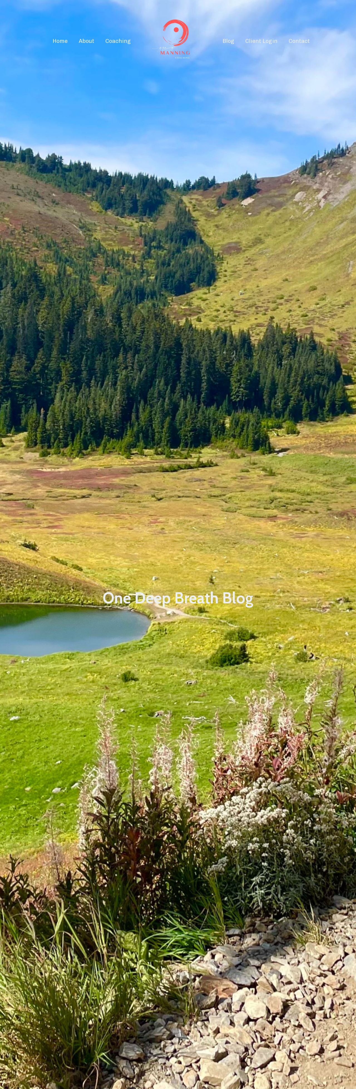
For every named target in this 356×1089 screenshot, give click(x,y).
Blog (228, 41)
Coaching (118, 41)
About (86, 41)
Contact (299, 41)
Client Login (261, 41)
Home (60, 41)
